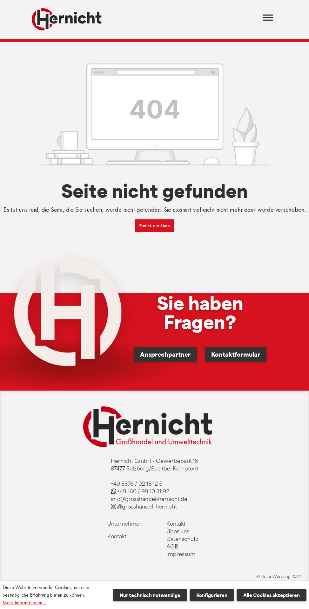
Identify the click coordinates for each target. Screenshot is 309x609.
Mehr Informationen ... (24, 602)
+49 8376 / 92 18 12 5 (136, 483)
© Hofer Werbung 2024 (278, 576)
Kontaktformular (235, 354)
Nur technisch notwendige (150, 595)
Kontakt (116, 536)
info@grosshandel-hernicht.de (149, 498)
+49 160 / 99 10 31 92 (143, 491)
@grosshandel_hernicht (147, 506)
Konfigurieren (211, 595)
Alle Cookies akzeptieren (271, 595)
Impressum (180, 553)
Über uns (177, 531)
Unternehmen (125, 523)
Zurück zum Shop (154, 226)
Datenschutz (182, 538)
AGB (172, 546)
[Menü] (268, 19)
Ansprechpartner (165, 354)
